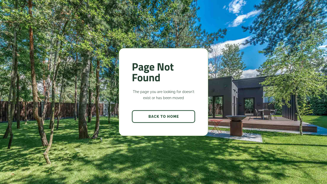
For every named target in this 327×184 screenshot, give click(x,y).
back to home (163, 116)
